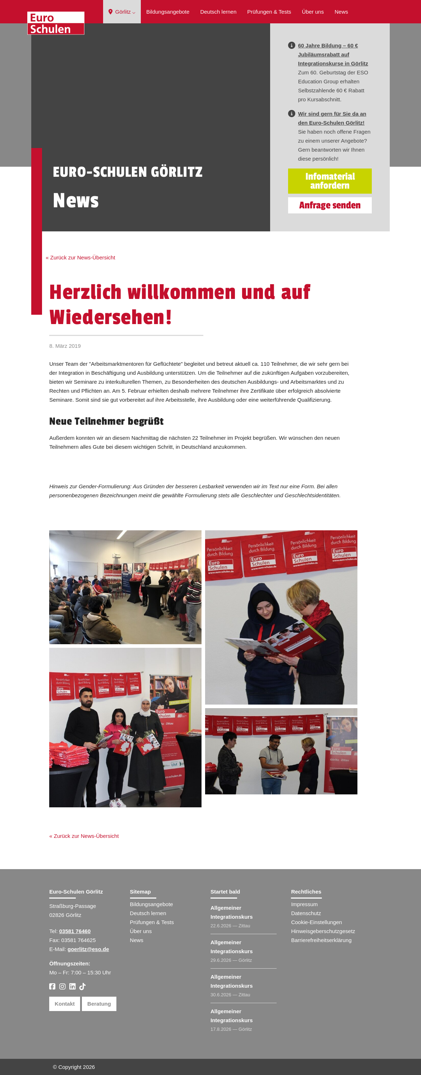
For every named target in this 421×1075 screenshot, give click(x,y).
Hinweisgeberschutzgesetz (323, 931)
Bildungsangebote (167, 12)
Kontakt (65, 1004)
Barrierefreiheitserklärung (321, 940)
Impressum (304, 904)
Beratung (99, 1004)
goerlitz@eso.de (88, 949)
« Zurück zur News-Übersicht (80, 257)
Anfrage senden (330, 205)
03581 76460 (75, 931)
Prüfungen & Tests (269, 12)
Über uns (313, 12)
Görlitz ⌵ (122, 12)
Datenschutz (306, 913)
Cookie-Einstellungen (316, 922)
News (341, 12)
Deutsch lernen (218, 12)
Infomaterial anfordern (330, 181)
